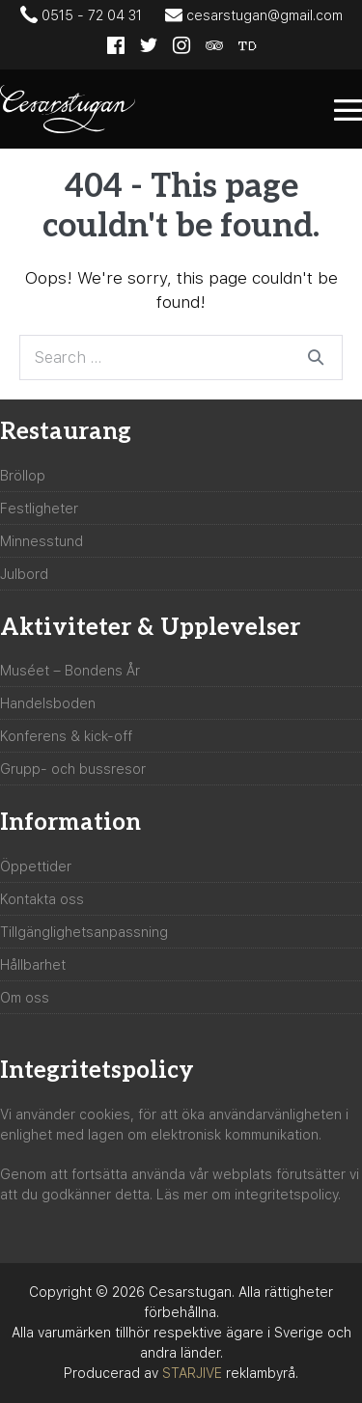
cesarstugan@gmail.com (254, 14)
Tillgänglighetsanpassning (84, 932)
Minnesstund (41, 541)
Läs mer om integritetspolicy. (248, 1194)
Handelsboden (48, 703)
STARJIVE (192, 1373)
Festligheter (39, 508)
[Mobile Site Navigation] (348, 110)
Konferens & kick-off (66, 736)
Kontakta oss (42, 899)
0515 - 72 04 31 (81, 14)
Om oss (24, 997)
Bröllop (22, 475)
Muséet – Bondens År (70, 670)
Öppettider (35, 866)
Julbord (24, 574)
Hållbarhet (33, 965)
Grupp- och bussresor (73, 769)
